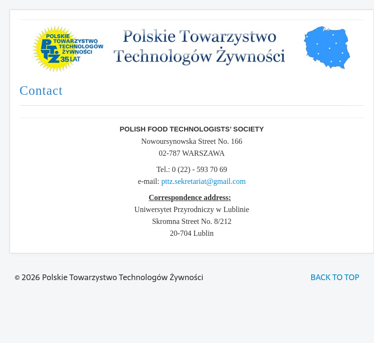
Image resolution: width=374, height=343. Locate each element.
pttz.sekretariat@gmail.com (203, 181)
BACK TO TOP (335, 277)
